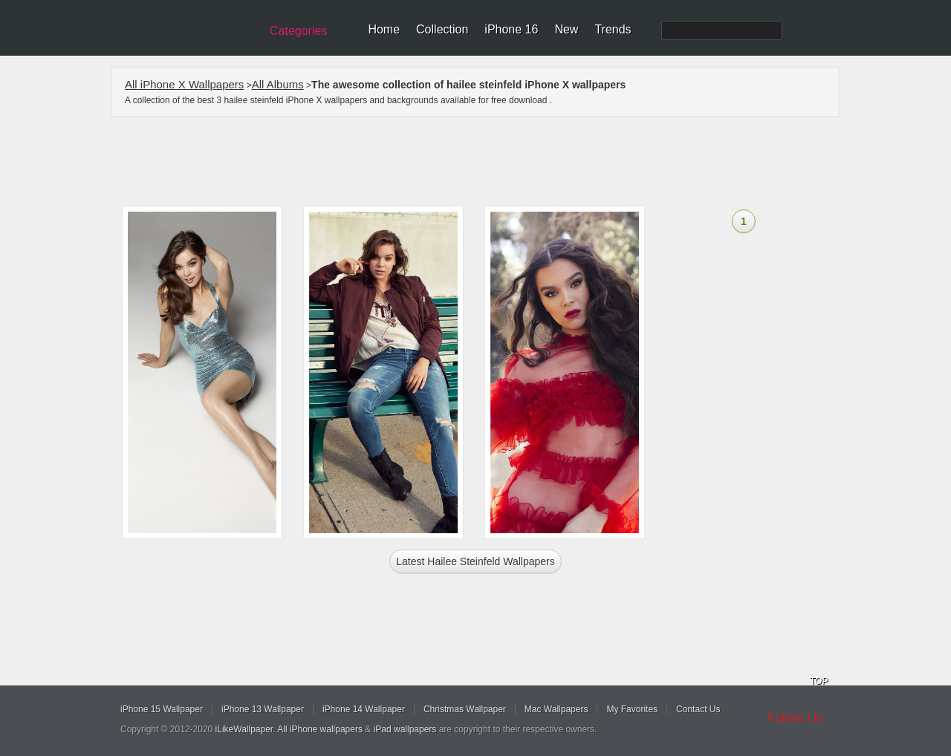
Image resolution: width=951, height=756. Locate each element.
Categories (298, 31)
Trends (612, 29)
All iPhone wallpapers (320, 729)
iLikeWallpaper (244, 729)
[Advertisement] (485, 161)
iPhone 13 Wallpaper (262, 709)
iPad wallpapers (405, 729)
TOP (819, 681)
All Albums (278, 84)
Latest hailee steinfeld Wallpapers (475, 561)
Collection (442, 29)
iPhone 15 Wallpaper (161, 709)
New (566, 29)
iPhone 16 (511, 29)
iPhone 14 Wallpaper (363, 709)
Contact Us (698, 709)
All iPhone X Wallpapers (184, 84)
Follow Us (795, 718)
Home (384, 29)
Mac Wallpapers (556, 709)
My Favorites (632, 709)
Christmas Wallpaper (464, 709)
